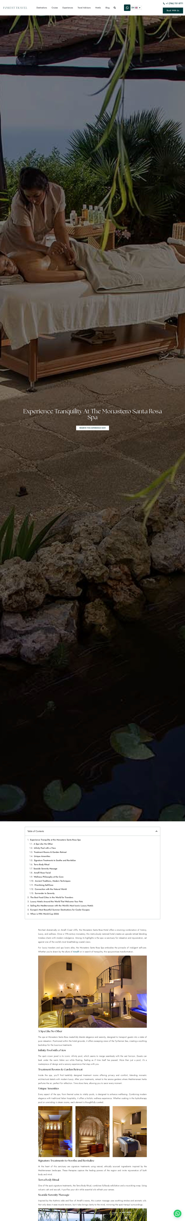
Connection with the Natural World (51, 889)
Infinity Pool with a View (45, 848)
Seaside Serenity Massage (45, 868)
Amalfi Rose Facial (42, 872)
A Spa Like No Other (43, 843)
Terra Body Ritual (41, 864)
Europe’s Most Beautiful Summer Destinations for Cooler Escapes (60, 909)
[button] (156, 831)
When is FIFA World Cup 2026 (44, 913)
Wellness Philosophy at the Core (48, 876)
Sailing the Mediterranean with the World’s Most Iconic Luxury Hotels (61, 905)
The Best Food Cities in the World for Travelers (51, 897)
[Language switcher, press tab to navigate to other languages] (136, 8)
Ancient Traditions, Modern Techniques (52, 880)
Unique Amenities (42, 856)
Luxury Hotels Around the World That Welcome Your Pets (56, 901)
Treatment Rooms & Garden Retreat (50, 852)
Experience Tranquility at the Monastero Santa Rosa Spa (55, 839)
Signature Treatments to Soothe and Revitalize (55, 860)
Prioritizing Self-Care (44, 885)
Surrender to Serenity (45, 893)
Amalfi (76, 951)
